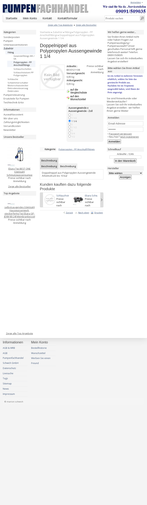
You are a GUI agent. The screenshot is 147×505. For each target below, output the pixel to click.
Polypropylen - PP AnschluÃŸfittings (77, 149)
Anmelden (136, 2)
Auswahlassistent (13, 114)
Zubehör (57, 32)
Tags (5, 378)
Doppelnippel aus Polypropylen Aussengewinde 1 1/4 (67, 37)
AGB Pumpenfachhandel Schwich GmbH (13, 358)
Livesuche (8, 373)
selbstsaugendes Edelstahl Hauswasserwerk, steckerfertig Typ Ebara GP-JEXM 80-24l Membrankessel (19, 210)
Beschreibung (49, 160)
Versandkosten (12, 126)
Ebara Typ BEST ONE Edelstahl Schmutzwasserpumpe (19, 171)
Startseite (45, 32)
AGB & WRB (9, 348)
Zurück (69, 212)
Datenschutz (9, 368)
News (6, 388)
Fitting (68, 32)
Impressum (9, 394)
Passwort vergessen (120, 133)
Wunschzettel (38, 353)
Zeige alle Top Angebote (19, 333)
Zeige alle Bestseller (19, 186)
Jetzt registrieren (129, 136)
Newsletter (10, 130)
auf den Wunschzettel (78, 98)
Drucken (98, 212)
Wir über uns (11, 118)
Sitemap (7, 383)
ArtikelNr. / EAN (125, 154)
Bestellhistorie (39, 348)
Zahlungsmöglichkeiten (16, 122)
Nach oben (83, 212)
